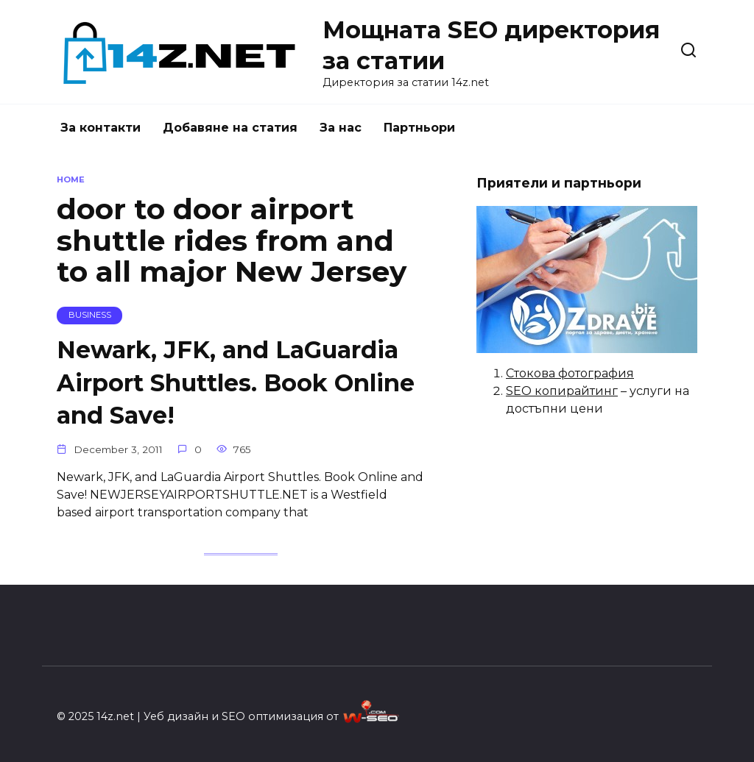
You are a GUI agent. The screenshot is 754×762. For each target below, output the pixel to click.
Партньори (419, 128)
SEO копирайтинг (562, 391)
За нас (341, 128)
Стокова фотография (570, 373)
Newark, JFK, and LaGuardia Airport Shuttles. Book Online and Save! (236, 382)
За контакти (100, 128)
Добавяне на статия (230, 128)
